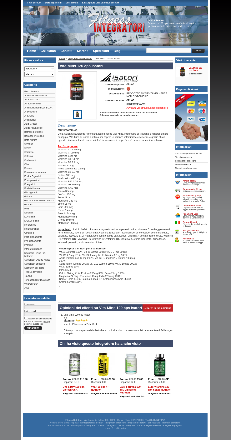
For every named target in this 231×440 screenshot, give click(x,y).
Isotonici (28, 212)
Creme (27, 148)
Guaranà (28, 204)
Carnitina (29, 152)
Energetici (29, 184)
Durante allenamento (35, 172)
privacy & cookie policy (115, 428)
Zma (26, 288)
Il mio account (34, 3)
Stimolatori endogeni (34, 263)
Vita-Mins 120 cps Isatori (195, 69)
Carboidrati (30, 160)
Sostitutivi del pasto (34, 268)
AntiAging (29, 115)
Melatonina (30, 224)
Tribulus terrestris (33, 272)
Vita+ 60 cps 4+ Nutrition (100, 388)
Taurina (28, 276)
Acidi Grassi (30, 123)
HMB (27, 208)
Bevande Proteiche (34, 136)
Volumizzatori (31, 284)
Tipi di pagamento (183, 157)
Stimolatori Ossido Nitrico (37, 259)
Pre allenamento (32, 241)
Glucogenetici (31, 192)
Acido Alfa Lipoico (33, 128)
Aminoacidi (30, 119)
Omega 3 (29, 233)
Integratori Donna (33, 249)
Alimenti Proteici (32, 103)
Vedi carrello (72, 3)
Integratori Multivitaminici (80, 58)
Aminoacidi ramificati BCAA (38, 107)
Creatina (28, 144)
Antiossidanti (31, 111)
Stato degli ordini (53, 3)
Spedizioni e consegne (185, 161)
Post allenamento (33, 237)
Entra (85, 3)
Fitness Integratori (116, 22)
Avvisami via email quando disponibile (147, 107)
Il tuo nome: (29, 304)
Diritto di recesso (183, 164)
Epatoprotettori (32, 180)
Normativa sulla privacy (186, 168)
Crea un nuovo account (107, 3)
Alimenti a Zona (32, 99)
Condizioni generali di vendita (189, 153)
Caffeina (28, 156)
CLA (26, 164)
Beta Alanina (30, 140)
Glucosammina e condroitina (39, 200)
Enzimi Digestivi (32, 176)
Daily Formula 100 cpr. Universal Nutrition (130, 389)
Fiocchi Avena (31, 91)
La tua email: (30, 311)
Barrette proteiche (33, 132)
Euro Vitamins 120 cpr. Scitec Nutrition (159, 388)
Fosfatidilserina (32, 188)
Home (62, 58)
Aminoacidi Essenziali (35, 95)
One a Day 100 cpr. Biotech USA (74, 388)
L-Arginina (29, 216)
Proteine (28, 245)
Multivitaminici (31, 229)
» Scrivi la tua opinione (157, 308)
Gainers (28, 196)
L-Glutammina (31, 220)
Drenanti (28, 168)
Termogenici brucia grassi (37, 280)
